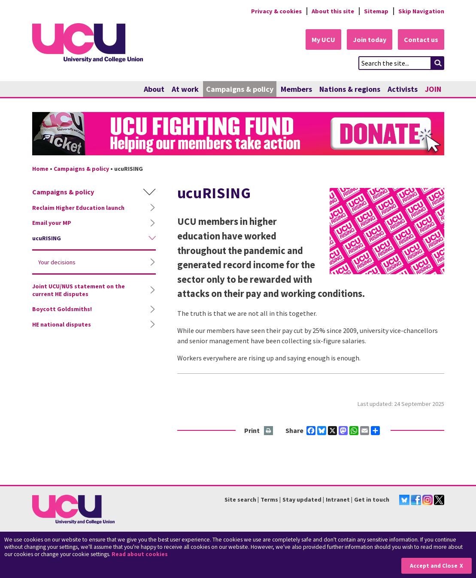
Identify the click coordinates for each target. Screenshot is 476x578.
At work (185, 89)
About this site (333, 11)
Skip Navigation (421, 11)
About (154, 89)
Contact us (421, 39)
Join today (369, 39)
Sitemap (376, 11)
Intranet (338, 499)
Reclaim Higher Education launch (78, 208)
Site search (240, 499)
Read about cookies (140, 554)
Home (40, 168)
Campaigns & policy (239, 89)
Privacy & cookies (276, 11)
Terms (269, 499)
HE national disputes (61, 324)
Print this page (269, 431)
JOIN (433, 89)
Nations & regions (349, 89)
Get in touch (371, 499)
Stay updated (301, 499)
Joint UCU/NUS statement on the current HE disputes (78, 290)
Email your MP (51, 223)
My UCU (323, 39)
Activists (403, 89)
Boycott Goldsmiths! (62, 309)
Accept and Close (434, 565)
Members (296, 89)
